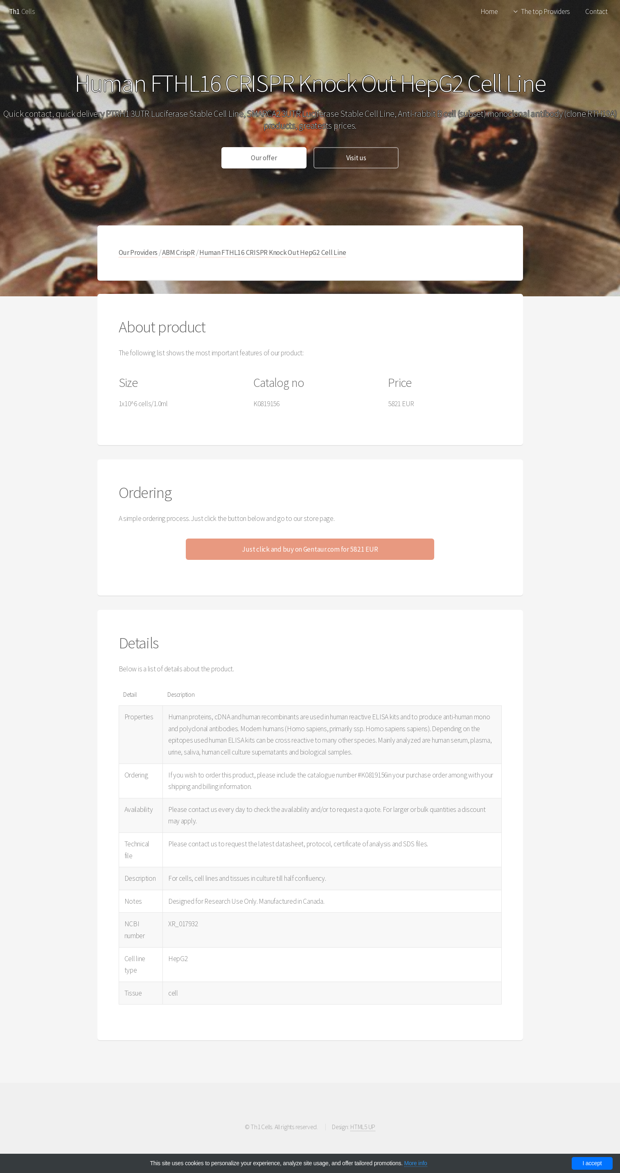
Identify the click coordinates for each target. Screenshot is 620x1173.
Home (489, 11)
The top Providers (545, 11)
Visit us (356, 157)
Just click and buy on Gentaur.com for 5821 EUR (310, 549)
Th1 (14, 11)
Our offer (264, 157)
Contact (596, 11)
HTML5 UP (362, 1127)
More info (415, 1163)
